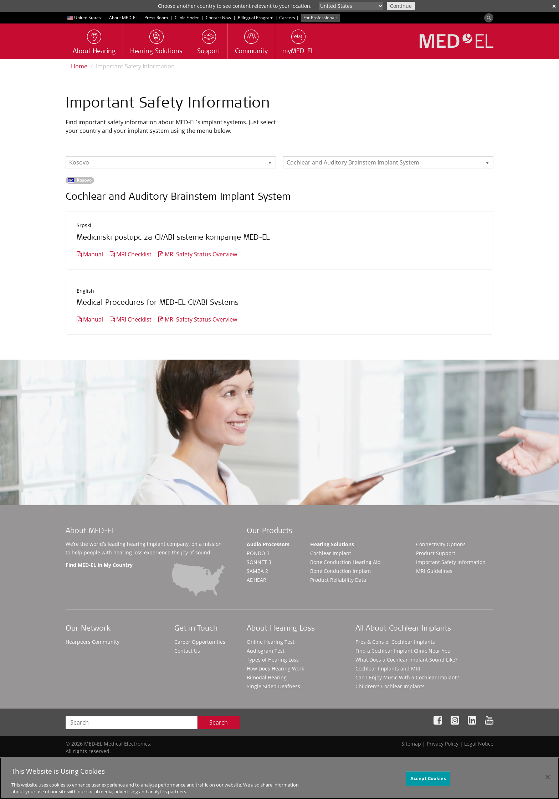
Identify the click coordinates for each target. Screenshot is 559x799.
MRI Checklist (134, 254)
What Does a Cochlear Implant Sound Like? (406, 659)
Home (79, 66)
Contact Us (187, 650)
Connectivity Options (441, 544)
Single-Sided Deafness (273, 686)
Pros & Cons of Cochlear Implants (395, 641)
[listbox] (171, 162)
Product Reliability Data (338, 579)
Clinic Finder (187, 18)
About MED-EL (123, 18)
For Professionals (320, 18)
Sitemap (411, 743)
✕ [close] (554, 6)
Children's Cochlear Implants (390, 686)
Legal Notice (478, 743)
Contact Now (218, 18)
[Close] (547, 777)
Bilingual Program (255, 18)
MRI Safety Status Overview (201, 254)
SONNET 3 (259, 562)
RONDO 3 (258, 553)
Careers (287, 18)
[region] (279, 778)
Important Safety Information (451, 562)
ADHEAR (256, 579)
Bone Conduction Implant (340, 571)
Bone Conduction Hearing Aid (345, 562)
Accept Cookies (428, 778)
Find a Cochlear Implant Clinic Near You (403, 650)
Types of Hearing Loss (273, 659)
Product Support (435, 553)
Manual (93, 254)
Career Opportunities (199, 641)
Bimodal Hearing (267, 677)
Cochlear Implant (330, 553)
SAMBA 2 (257, 571)
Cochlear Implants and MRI (387, 668)
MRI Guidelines (434, 571)
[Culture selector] (351, 6)
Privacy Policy (442, 743)
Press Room (156, 18)
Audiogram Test (265, 650)
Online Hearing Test (270, 641)
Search (218, 722)
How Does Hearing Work (275, 668)
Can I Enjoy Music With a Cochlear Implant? (407, 677)
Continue (401, 5)
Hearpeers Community (92, 641)
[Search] (488, 17)
